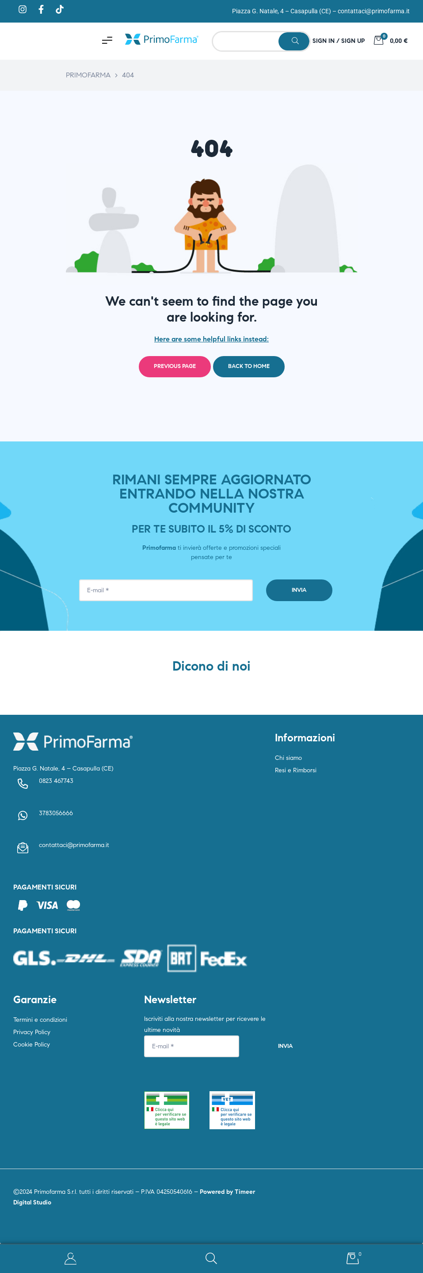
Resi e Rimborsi (295, 770)
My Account (70, 1258)
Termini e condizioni (40, 1020)
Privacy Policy (31, 1032)
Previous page (175, 366)
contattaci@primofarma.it (374, 11)
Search (211, 1258)
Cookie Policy (31, 1044)
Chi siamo (288, 758)
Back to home (249, 366)
